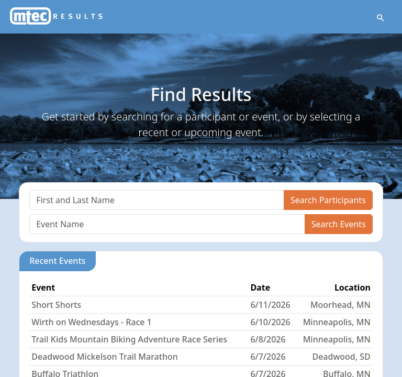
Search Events (338, 224)
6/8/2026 (267, 339)
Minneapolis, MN (337, 322)
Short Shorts (56, 305)
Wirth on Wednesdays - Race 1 (91, 322)
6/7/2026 (267, 356)
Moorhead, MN (340, 305)
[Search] (156, 200)
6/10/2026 (270, 322)
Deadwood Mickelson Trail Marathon (104, 356)
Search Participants (328, 200)
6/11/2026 (270, 305)
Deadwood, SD (341, 356)
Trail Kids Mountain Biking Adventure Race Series (129, 339)
